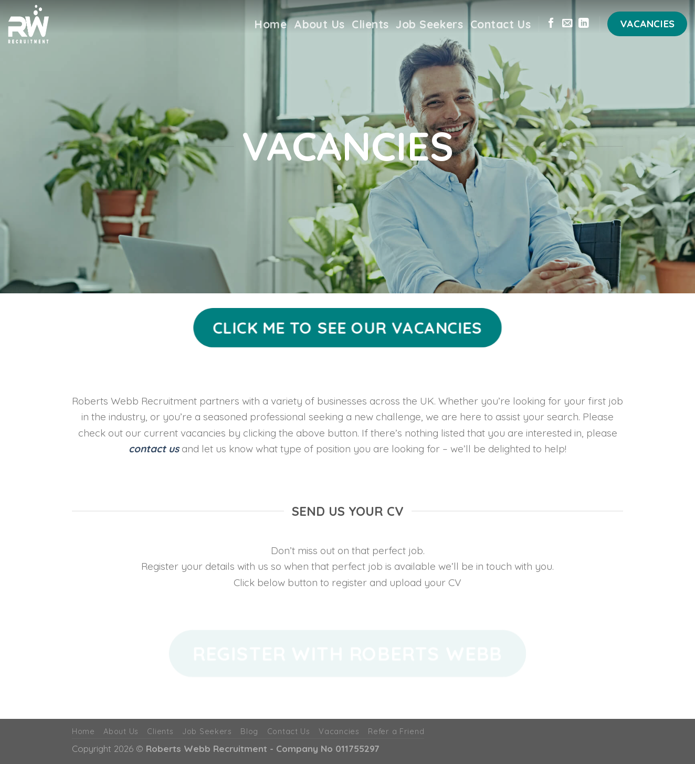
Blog (249, 731)
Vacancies (339, 731)
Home (270, 24)
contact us (154, 448)
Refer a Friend (396, 731)
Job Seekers (429, 24)
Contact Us (500, 24)
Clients (370, 24)
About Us (319, 24)
